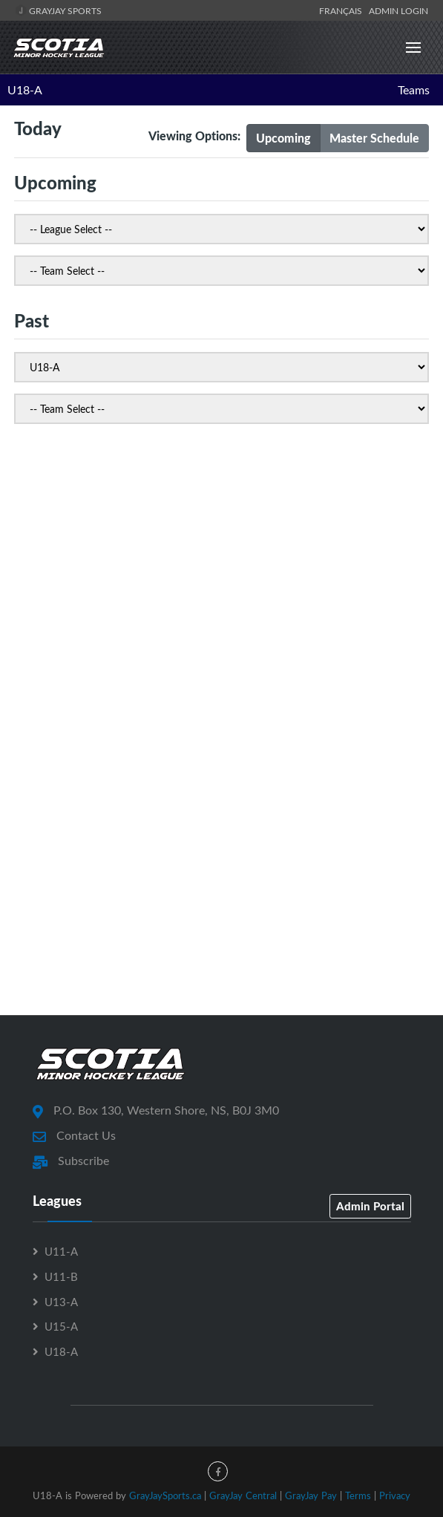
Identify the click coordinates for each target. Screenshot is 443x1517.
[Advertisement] (221, 574)
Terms (358, 1495)
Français (343, 10)
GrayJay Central (243, 1495)
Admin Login (398, 10)
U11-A (61, 1251)
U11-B (61, 1276)
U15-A (61, 1326)
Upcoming (283, 137)
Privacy (394, 1495)
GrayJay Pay (311, 1495)
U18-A (24, 90)
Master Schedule (374, 137)
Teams (414, 90)
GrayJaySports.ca (165, 1495)
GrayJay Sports (58, 10)
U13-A (61, 1301)
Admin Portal (370, 1206)
